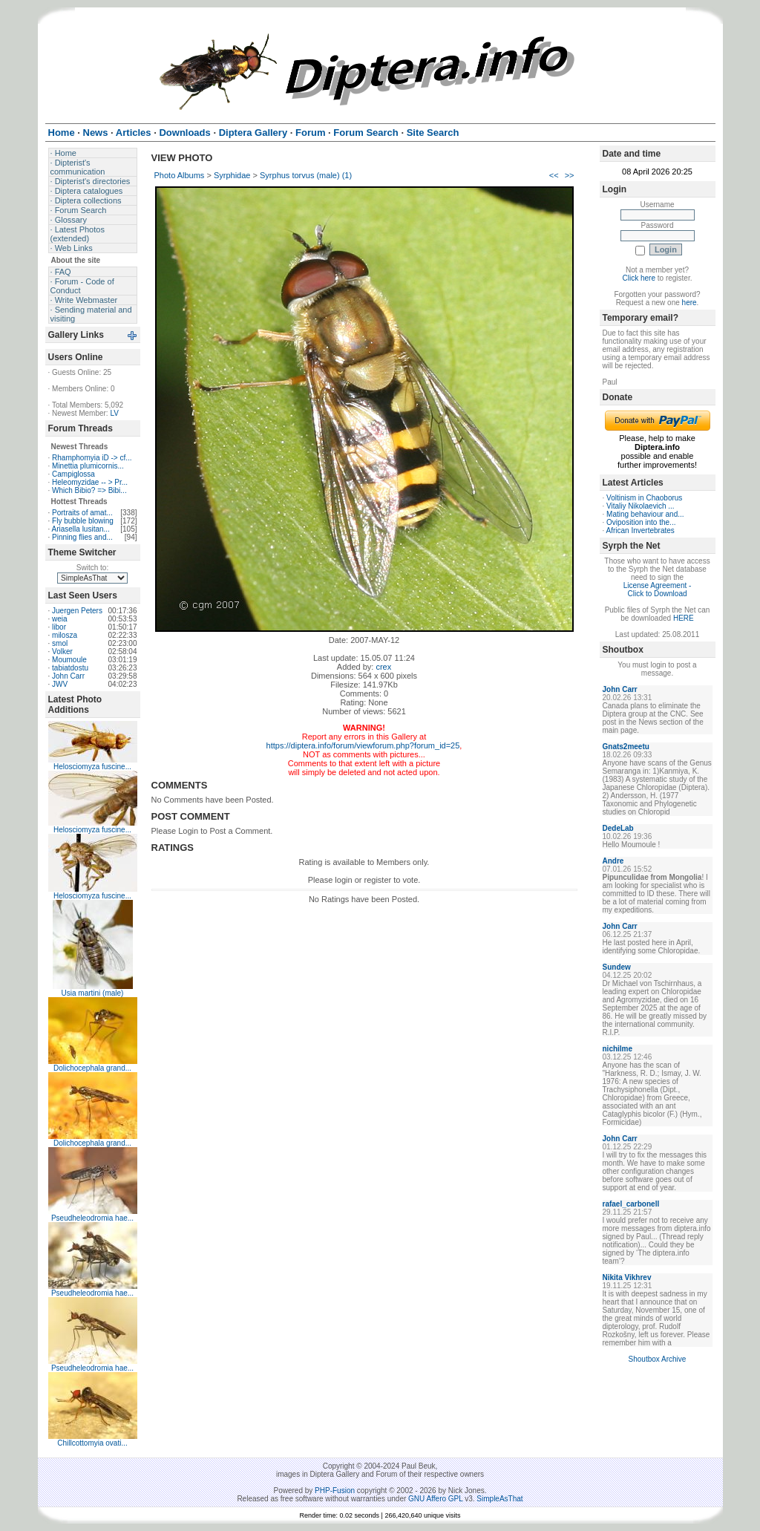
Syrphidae (232, 175)
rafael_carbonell (631, 1204)
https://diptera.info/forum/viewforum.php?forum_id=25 (363, 745)
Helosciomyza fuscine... (92, 767)
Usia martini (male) (93, 993)
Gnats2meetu (626, 746)
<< (554, 175)
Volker (62, 651)
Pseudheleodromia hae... (92, 1218)
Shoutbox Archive (658, 1359)
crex (383, 666)
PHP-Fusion (335, 1490)
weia (60, 619)
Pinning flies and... (82, 537)
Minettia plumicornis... (88, 466)
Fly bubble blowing (83, 521)
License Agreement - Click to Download (657, 589)
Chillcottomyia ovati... (92, 1443)
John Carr (68, 676)
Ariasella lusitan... (81, 529)
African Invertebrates (640, 530)
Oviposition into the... (640, 522)
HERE (683, 618)
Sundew (617, 967)
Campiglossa (73, 474)
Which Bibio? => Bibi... (89, 490)
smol (60, 643)
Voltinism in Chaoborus (644, 498)
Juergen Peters (77, 611)
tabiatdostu (70, 668)
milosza (64, 635)
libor (59, 627)
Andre (613, 861)
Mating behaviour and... (645, 514)
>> (569, 175)
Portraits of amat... (82, 513)
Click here (639, 278)
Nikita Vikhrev (627, 1277)
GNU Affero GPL (435, 1499)
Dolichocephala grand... (92, 1068)
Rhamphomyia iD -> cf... (92, 458)
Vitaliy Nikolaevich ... (640, 506)
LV (114, 413)
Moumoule (69, 660)
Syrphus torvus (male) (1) (306, 175)
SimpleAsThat (499, 1499)
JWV (60, 684)
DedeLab (618, 828)
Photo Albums (179, 175)
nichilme (618, 1049)
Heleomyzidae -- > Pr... (90, 482)
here (689, 302)
